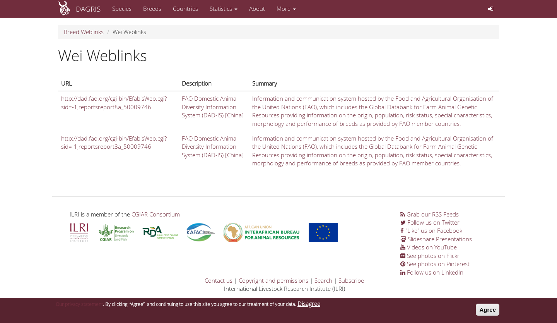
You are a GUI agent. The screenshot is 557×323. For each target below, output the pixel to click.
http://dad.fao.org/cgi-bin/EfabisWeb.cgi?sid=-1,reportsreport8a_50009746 (114, 102)
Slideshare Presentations (436, 239)
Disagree (308, 305)
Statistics (223, 8)
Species (122, 8)
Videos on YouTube (428, 247)
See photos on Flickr (430, 255)
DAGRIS (88, 9)
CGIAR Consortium (156, 214)
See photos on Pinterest (435, 264)
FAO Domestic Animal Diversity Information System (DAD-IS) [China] (213, 106)
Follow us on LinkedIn (431, 272)
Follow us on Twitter (430, 222)
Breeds (152, 8)
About (257, 8)
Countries (185, 8)
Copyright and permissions (273, 280)
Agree (487, 311)
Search (323, 280)
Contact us (218, 280)
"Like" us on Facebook (431, 230)
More (286, 8)
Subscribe (351, 280)
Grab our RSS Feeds (429, 214)
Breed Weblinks (84, 32)
